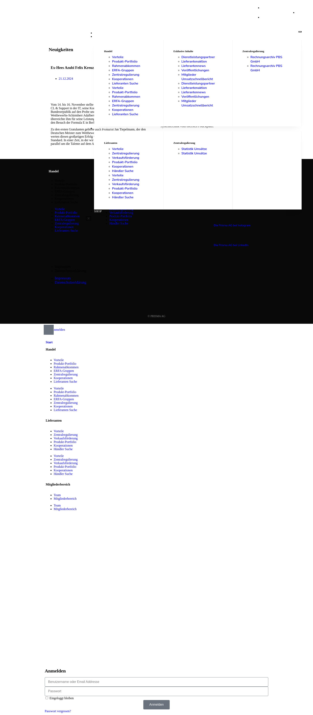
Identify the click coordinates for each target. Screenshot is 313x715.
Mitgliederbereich (65, 498)
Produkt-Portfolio (125, 61)
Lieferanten (104, 128)
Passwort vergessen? (58, 711)
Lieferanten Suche (125, 83)
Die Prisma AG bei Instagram (232, 225)
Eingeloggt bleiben (60, 698)
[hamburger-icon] (300, 31)
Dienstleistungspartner (198, 57)
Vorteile (117, 57)
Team (57, 495)
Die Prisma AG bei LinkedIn (231, 245)
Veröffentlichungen (195, 70)
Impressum (63, 267)
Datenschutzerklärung (70, 271)
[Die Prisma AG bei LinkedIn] (216, 237)
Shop (98, 211)
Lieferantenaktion (194, 61)
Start (98, 33)
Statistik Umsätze (194, 149)
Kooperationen (122, 79)
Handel (100, 36)
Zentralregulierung (125, 74)
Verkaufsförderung (125, 158)
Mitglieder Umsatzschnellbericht (197, 76)
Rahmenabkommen (126, 66)
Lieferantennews (193, 66)
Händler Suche (122, 171)
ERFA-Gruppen (123, 70)
